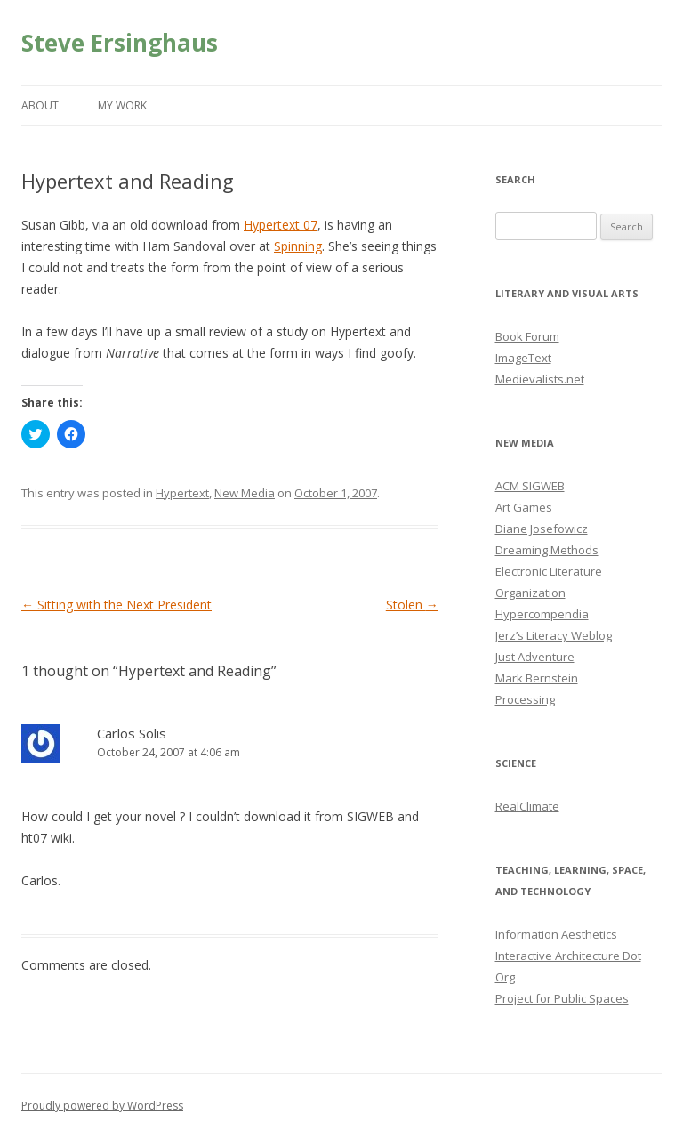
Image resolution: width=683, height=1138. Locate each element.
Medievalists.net (539, 379)
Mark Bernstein (536, 678)
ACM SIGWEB (530, 486)
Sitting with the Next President (116, 604)
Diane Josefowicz (541, 529)
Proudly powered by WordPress (102, 1105)
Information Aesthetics (556, 934)
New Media (244, 493)
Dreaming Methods (547, 550)
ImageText (523, 358)
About (40, 105)
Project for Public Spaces (562, 998)
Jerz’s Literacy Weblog (553, 635)
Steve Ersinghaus (119, 43)
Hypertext (182, 493)
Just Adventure (535, 657)
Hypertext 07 (280, 224)
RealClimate (527, 806)
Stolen (412, 604)
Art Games (523, 507)
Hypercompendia (542, 614)
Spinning (298, 246)
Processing (525, 699)
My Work (122, 105)
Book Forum (527, 336)
